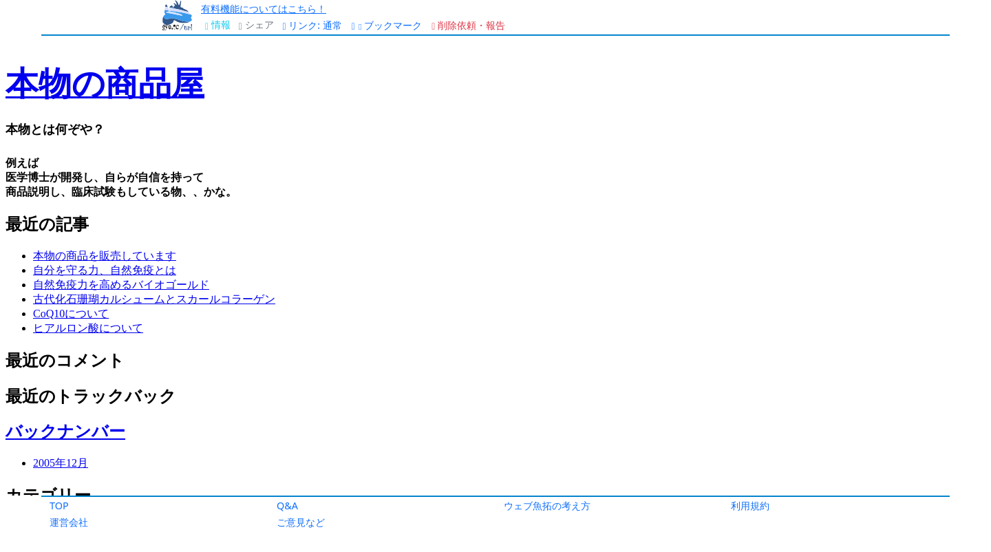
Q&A (287, 505)
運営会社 (69, 522)
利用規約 (750, 505)
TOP (59, 505)
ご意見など (301, 522)
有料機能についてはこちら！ (263, 8)
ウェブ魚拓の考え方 (547, 505)
